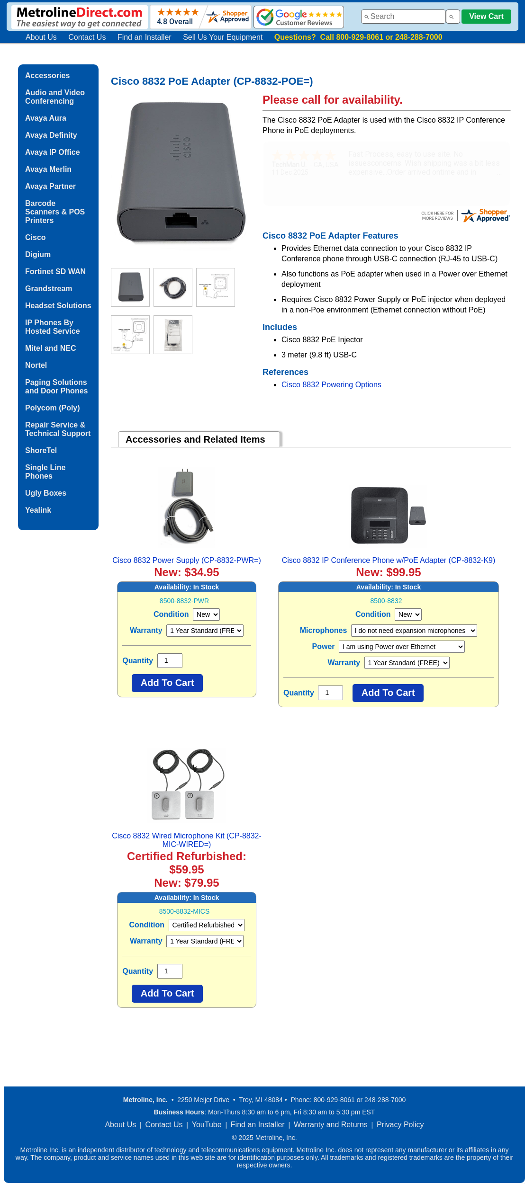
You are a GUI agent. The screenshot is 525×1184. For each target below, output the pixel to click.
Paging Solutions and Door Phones (56, 386)
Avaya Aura (45, 118)
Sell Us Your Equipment (222, 37)
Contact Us (87, 37)
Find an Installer (145, 37)
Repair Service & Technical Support (58, 429)
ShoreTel (41, 450)
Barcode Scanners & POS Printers (55, 211)
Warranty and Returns (331, 1125)
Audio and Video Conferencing (55, 97)
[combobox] (403, 16)
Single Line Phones (45, 471)
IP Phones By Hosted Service (52, 327)
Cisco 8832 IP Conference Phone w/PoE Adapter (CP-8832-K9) (389, 560)
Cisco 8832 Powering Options (331, 385)
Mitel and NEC (50, 348)
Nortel (36, 365)
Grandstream (48, 289)
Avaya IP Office (52, 152)
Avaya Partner (50, 186)
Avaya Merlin (48, 169)
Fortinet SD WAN (55, 271)
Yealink (38, 510)
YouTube (207, 1125)
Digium (38, 254)
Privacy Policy (400, 1125)
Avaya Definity (51, 135)
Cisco (35, 237)
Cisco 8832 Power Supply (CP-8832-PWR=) (186, 560)
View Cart (486, 16)
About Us (41, 37)
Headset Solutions (58, 306)
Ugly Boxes (45, 493)
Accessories (47, 75)
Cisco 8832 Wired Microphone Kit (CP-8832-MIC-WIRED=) (187, 840)
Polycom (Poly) (52, 408)
